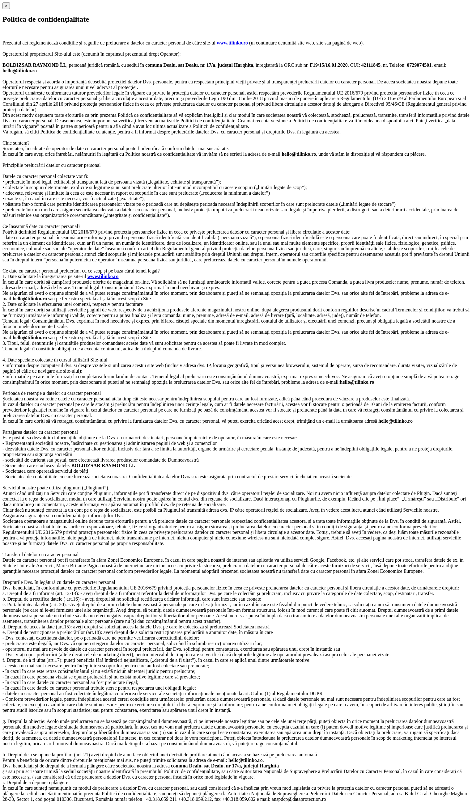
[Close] (6, 5)
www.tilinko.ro (232, 42)
